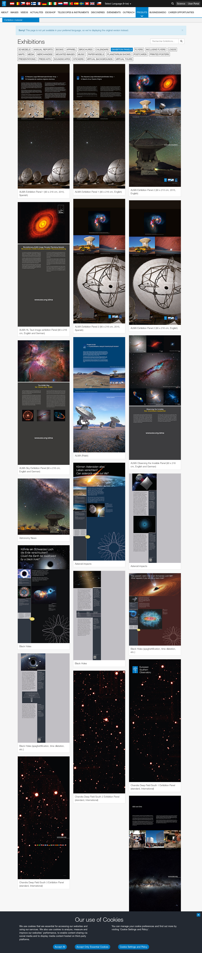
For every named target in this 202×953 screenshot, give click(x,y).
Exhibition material (11, 20)
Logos (172, 49)
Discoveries (98, 12)
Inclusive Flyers (155, 49)
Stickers (78, 59)
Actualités (36, 12)
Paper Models (96, 54)
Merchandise (45, 54)
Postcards (140, 54)
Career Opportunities (181, 12)
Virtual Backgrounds (100, 59)
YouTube (8, 425)
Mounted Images (65, 54)
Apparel (71, 49)
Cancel (28, 552)
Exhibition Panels (122, 49)
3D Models (24, 49)
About (4, 12)
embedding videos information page (32, 431)
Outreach (129, 12)
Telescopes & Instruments (73, 12)
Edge (13, 493)
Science (181, 3)
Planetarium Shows (118, 54)
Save (11, 552)
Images (14, 12)
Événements (114, 12)
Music (81, 54)
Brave (14, 487)
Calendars (102, 49)
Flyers (139, 49)
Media (31, 54)
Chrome (15, 490)
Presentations (27, 59)
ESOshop (50, 12)
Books (59, 49)
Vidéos (24, 12)
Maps (21, 54)
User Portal (193, 3)
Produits (142, 14)
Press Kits (45, 59)
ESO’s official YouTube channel (83, 425)
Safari (13, 500)
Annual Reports (43, 49)
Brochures (85, 49)
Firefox (14, 497)
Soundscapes (62, 59)
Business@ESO (157, 12)
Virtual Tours (124, 59)
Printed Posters (159, 54)
